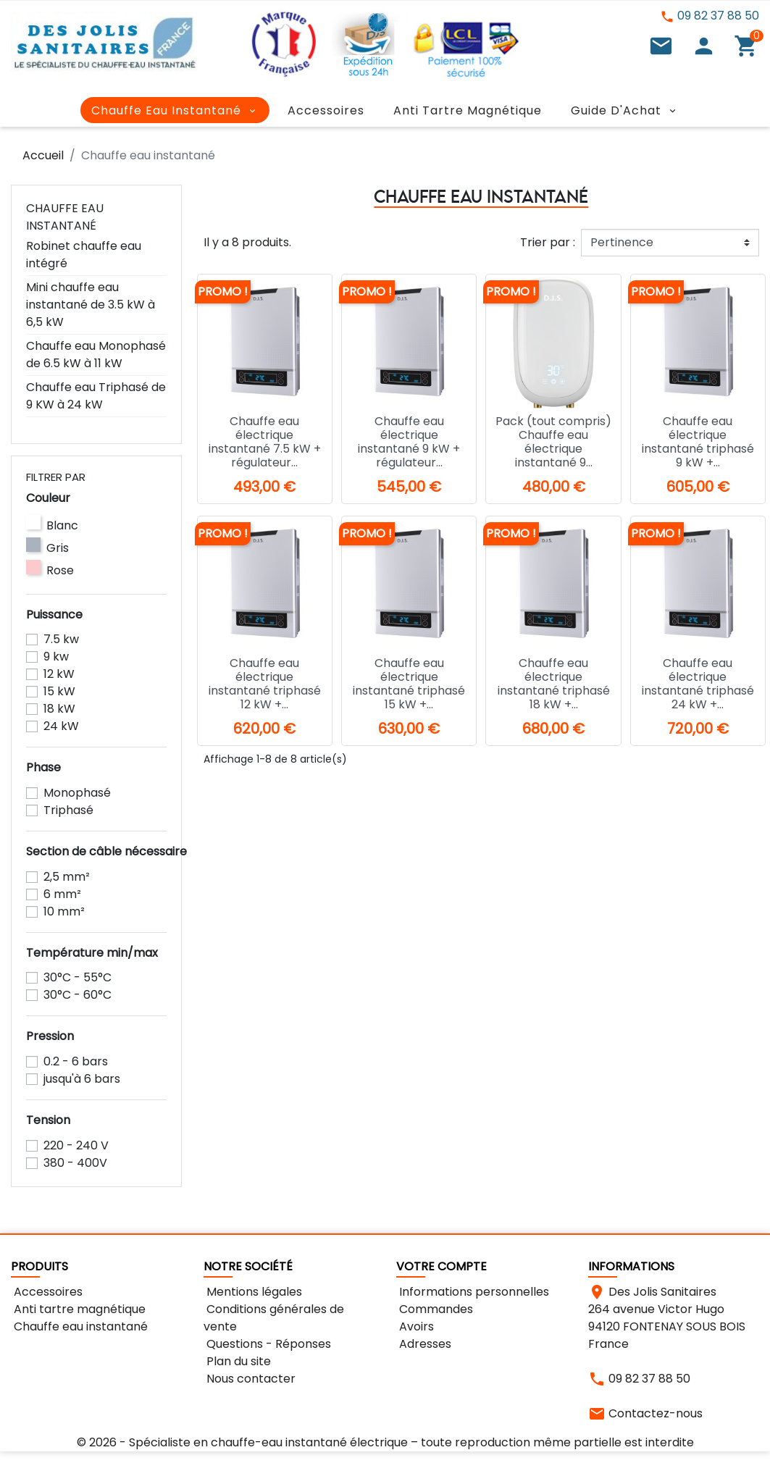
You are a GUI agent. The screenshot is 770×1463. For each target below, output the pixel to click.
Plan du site (237, 1361)
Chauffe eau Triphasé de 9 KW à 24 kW (96, 396)
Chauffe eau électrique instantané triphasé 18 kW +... (554, 684)
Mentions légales (253, 1291)
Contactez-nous (655, 1413)
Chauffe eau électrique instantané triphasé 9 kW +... (698, 442)
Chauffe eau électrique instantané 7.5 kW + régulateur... (265, 442)
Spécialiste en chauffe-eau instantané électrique (268, 1442)
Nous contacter (250, 1378)
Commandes (434, 1309)
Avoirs (415, 1326)
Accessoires (47, 1291)
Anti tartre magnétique (78, 1309)
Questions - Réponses (267, 1344)
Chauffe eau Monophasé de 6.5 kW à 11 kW (96, 355)
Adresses (423, 1344)
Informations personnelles (472, 1291)
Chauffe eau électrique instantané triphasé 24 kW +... (698, 684)
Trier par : (547, 242)
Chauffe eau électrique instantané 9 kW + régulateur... (409, 442)
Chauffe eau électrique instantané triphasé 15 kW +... (409, 684)
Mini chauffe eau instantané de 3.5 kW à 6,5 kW (90, 304)
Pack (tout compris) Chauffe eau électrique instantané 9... (553, 442)
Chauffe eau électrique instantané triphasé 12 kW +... (265, 684)
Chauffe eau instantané (65, 217)
